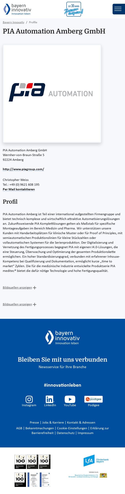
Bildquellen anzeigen (17, 288)
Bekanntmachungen (40, 428)
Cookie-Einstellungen (72, 428)
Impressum (85, 433)
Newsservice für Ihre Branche (62, 367)
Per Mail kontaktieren (19, 189)
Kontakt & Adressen (81, 423)
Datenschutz (66, 433)
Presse (35, 423)
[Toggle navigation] (119, 9)
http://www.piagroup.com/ (23, 169)
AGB (19, 428)
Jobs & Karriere (53, 423)
